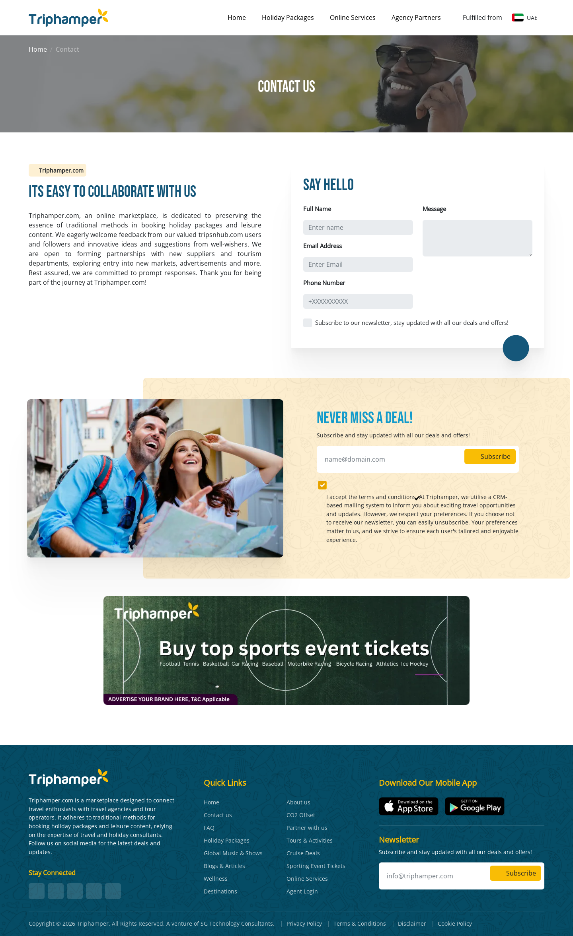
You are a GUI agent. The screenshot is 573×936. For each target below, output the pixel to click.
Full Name (317, 209)
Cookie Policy (455, 923)
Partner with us (306, 827)
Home (237, 17)
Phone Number (324, 283)
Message (434, 209)
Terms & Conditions (359, 923)
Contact (67, 49)
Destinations (220, 891)
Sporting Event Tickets (315, 866)
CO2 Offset (300, 815)
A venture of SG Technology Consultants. (220, 923)
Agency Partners (416, 17)
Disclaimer (412, 923)
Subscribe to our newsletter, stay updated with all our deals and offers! (412, 322)
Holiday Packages (288, 17)
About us (298, 802)
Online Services (353, 17)
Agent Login (302, 891)
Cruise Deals (303, 853)
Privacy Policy (304, 923)
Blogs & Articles (224, 866)
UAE (525, 18)
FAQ (209, 827)
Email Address (322, 246)
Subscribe (490, 456)
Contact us (218, 815)
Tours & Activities (309, 840)
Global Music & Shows (233, 853)
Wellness (216, 878)
